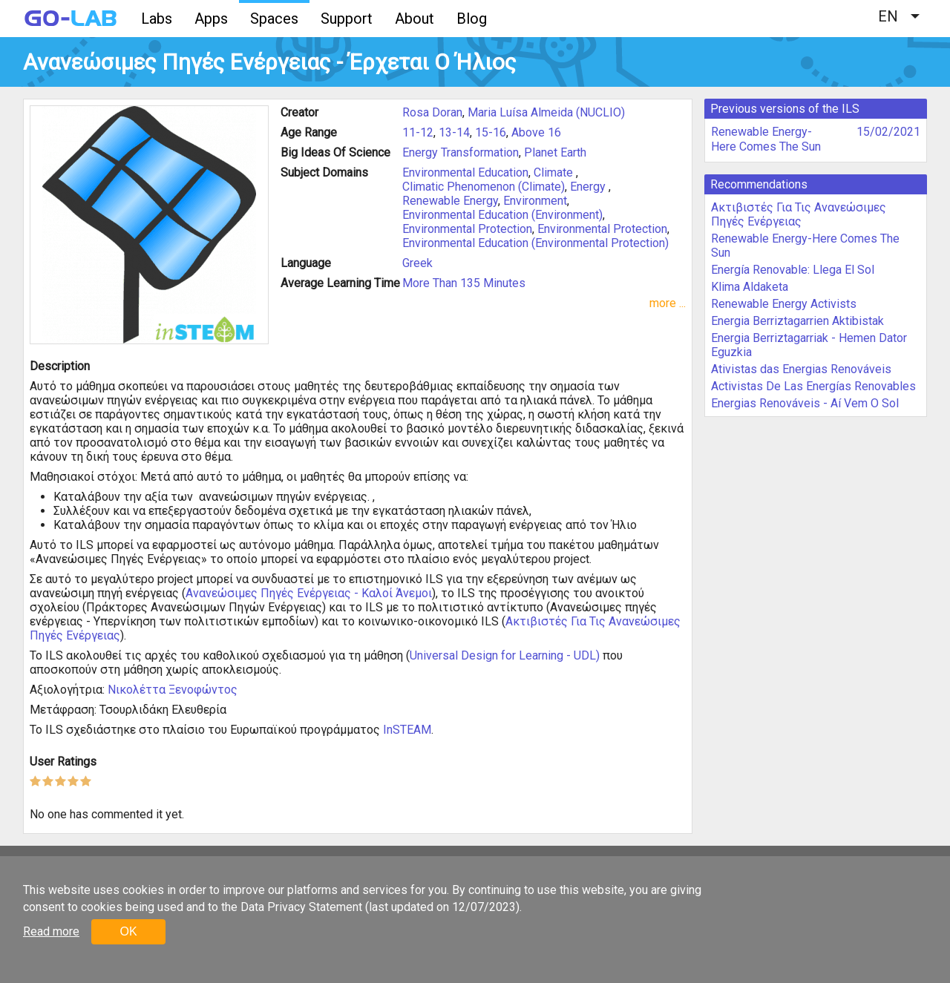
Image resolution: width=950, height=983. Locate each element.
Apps (211, 18)
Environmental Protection (467, 229)
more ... (667, 303)
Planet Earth (555, 152)
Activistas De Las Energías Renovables (813, 386)
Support (347, 18)
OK (128, 931)
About (414, 18)
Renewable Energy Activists (783, 304)
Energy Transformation (460, 152)
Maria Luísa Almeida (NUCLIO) (546, 112)
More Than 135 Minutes (463, 283)
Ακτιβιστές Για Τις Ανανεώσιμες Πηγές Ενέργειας (798, 214)
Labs (156, 18)
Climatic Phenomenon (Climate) (483, 187)
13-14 (454, 132)
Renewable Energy (450, 201)
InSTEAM (407, 730)
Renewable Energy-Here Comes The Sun (766, 139)
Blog (471, 18)
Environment (535, 201)
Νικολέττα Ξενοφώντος (173, 690)
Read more (51, 931)
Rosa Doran (432, 112)
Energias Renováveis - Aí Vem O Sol (805, 403)
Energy (589, 187)
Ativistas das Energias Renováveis (801, 369)
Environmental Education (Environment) (502, 215)
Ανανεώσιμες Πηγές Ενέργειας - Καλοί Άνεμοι (309, 593)
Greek (417, 263)
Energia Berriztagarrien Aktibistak (797, 321)
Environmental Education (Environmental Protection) (535, 243)
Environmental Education (465, 172)
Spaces (274, 18)
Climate (555, 172)
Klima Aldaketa (749, 287)
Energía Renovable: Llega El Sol (792, 270)
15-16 (490, 132)
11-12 (417, 132)
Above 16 (536, 132)
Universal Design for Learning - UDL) (505, 655)
